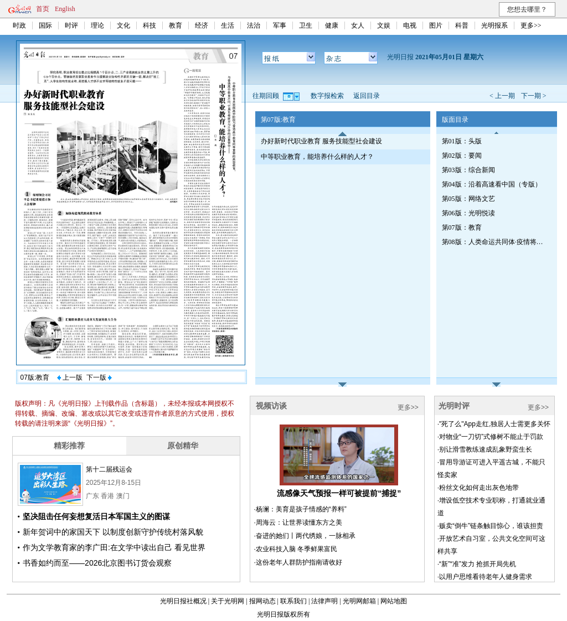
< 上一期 (502, 96)
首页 (42, 9)
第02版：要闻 (462, 155)
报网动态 (262, 601)
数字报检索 (327, 96)
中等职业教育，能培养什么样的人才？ (317, 157)
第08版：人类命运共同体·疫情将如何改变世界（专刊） (494, 242)
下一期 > (534, 96)
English (65, 9)
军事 (279, 25)
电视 (409, 25)
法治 (253, 25)
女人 (357, 25)
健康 (331, 25)
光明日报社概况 (183, 601)
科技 (149, 25)
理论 (97, 25)
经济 (201, 25)
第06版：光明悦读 (468, 213)
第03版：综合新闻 (468, 170)
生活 (227, 25)
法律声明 (324, 601)
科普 (461, 25)
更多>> (531, 25)
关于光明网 (227, 601)
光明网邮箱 (359, 601)
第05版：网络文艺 (468, 199)
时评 (71, 25)
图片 (435, 25)
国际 (45, 25)
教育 (175, 25)
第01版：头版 (462, 141)
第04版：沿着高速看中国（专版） (492, 184)
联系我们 (293, 601)
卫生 (305, 25)
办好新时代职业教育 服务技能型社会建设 (321, 141)
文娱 (383, 25)
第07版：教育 (462, 227)
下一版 (99, 377)
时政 (19, 25)
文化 (123, 25)
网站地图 (393, 601)
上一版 (70, 377)
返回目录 (366, 96)
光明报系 (494, 25)
